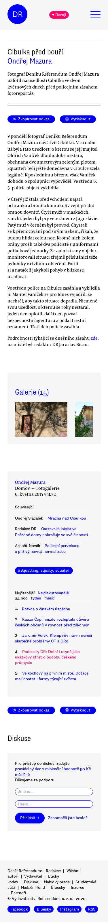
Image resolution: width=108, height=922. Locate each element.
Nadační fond (33, 887)
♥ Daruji (59, 14)
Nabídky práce (57, 882)
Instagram (69, 909)
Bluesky (58, 887)
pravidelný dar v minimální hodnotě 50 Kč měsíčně (53, 771)
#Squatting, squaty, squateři (44, 570)
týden (36, 598)
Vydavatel (33, 876)
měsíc (49, 598)
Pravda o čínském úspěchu (46, 609)
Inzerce (77, 887)
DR (17, 14)
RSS (91, 909)
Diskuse (31, 882)
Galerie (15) (32, 392)
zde (94, 338)
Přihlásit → (29, 817)
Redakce (53, 870)
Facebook (19, 909)
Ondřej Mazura (29, 61)
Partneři (18, 892)
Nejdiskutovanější (53, 593)
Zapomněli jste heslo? (68, 817)
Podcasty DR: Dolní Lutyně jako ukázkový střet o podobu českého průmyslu (47, 657)
